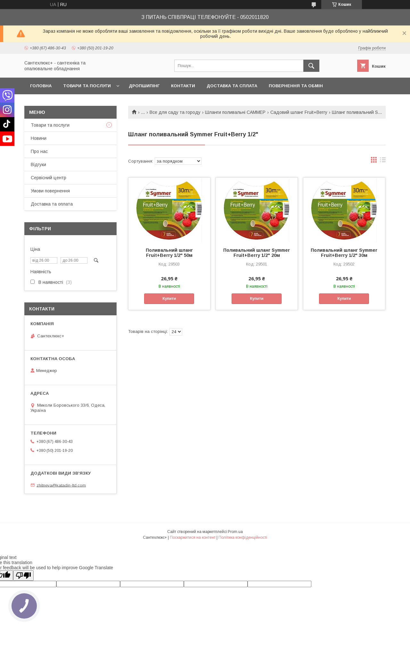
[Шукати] (311, 66)
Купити (169, 298)
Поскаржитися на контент (193, 537)
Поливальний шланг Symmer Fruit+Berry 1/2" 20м (256, 253)
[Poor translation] (23, 575)
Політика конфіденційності (242, 537)
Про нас (39, 151)
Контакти (183, 85)
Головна (41, 85)
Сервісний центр (48, 177)
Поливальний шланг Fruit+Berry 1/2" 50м (169, 253)
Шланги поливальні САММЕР (235, 112)
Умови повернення (50, 190)
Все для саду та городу (175, 112)
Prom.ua (235, 531)
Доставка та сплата (232, 85)
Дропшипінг (144, 85)
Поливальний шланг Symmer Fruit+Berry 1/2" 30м (344, 253)
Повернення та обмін (296, 85)
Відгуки (38, 164)
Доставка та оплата (52, 204)
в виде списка (383, 161)
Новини (38, 138)
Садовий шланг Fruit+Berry (298, 112)
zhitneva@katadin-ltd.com (61, 485)
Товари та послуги (87, 85)
